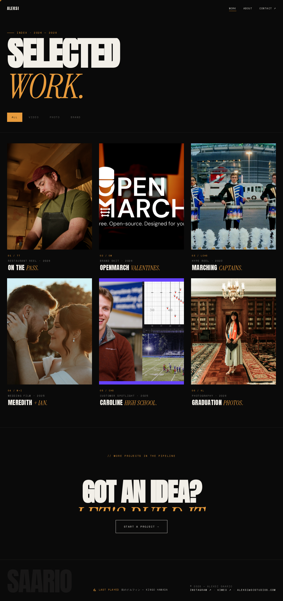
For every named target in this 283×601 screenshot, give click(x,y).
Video (34, 117)
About (247, 8)
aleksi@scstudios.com (256, 590)
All (15, 117)
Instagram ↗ (201, 590)
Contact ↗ (267, 8)
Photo (55, 117)
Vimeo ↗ (224, 590)
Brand (76, 117)
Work (232, 8)
